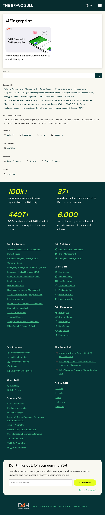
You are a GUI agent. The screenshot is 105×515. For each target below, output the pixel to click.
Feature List (64, 335)
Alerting (14, 366)
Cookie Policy (65, 506)
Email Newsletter (66, 299)
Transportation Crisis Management (37, 108)
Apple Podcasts (14, 161)
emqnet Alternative (15, 425)
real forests (88, 221)
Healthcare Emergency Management (20, 100)
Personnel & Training (20, 362)
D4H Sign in (64, 312)
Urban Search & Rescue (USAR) (70, 108)
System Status (65, 317)
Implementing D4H (67, 285)
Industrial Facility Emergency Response (57, 100)
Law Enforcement (85, 100)
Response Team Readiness (71, 249)
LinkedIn (10, 135)
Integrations (64, 330)
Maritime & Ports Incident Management (22, 104)
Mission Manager (15, 413)
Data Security (64, 326)
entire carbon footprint (20, 225)
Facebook (58, 135)
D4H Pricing (15, 390)
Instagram (26, 135)
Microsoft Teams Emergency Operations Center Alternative (25, 419)
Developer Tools (66, 294)
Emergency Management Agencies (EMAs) (41, 92)
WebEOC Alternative (16, 443)
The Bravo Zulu (65, 281)
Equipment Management (21, 371)
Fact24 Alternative (15, 404)
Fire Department (47, 96)
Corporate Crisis (11, 92)
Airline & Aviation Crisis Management (20, 89)
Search (6, 72)
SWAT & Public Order (75, 104)
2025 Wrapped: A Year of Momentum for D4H (78, 372)
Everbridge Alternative (17, 408)
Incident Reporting (19, 357)
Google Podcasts (52, 161)
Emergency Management (70, 258)
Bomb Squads (46, 89)
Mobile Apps (64, 321)
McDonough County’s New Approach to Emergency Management (77, 363)
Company (14, 385)
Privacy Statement (87, 490)
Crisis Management (67, 254)
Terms (35, 506)
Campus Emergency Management (70, 89)
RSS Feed (12, 174)
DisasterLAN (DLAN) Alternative (21, 429)
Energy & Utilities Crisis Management (20, 96)
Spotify (33, 161)
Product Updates (66, 290)
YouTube (11, 148)
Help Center (64, 272)
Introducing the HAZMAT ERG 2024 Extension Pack (75, 355)
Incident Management (20, 353)
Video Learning (65, 276)
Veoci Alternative (15, 438)
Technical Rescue (11, 108)
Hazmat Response (65, 96)
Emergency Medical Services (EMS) (78, 92)
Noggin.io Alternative (16, 447)
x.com (42, 135)
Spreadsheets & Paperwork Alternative (24, 434)
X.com (58, 397)
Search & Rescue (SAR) (52, 104)
